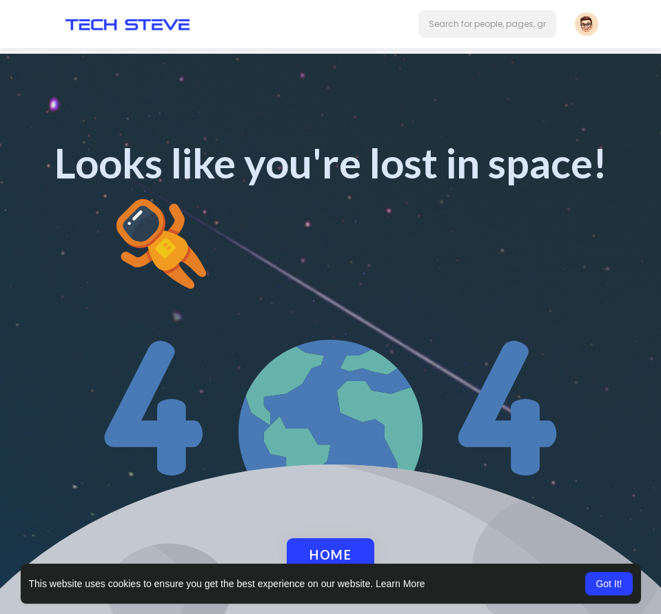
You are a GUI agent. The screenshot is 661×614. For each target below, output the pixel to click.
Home (330, 554)
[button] (487, 24)
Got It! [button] (609, 583)
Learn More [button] (400, 583)
